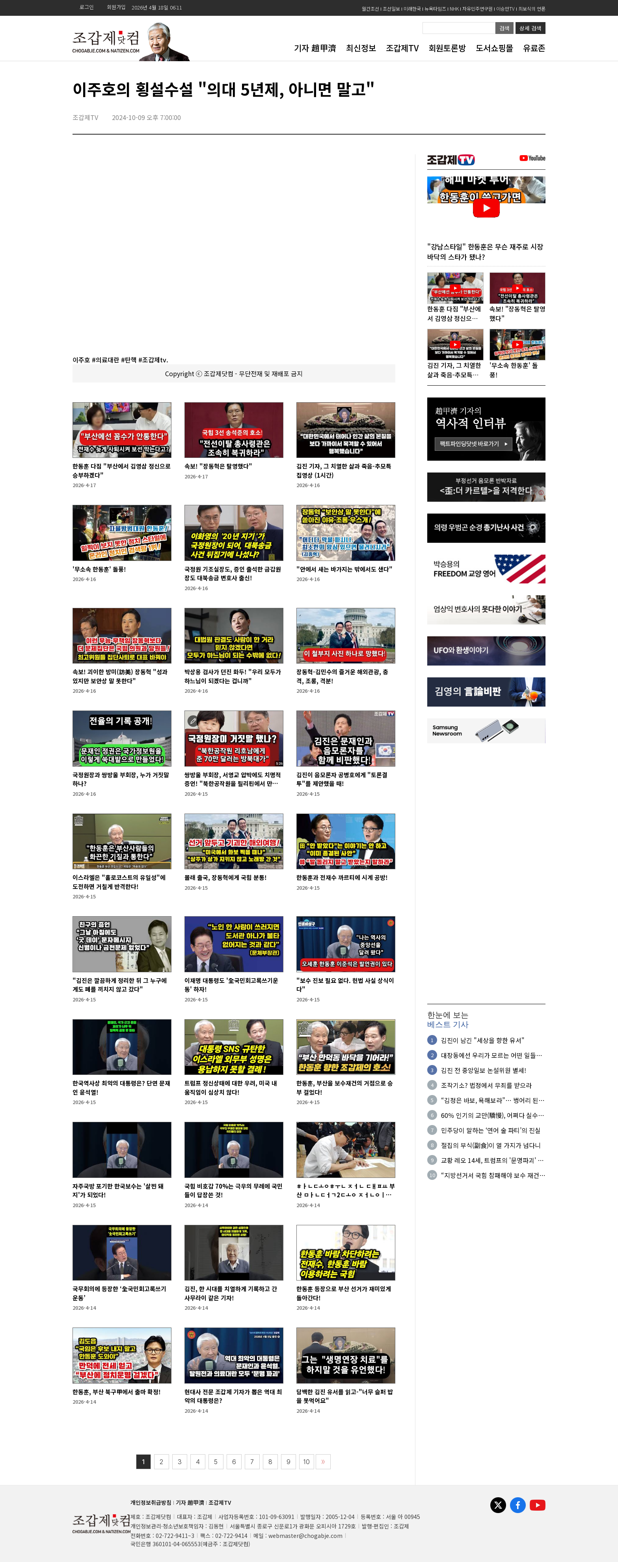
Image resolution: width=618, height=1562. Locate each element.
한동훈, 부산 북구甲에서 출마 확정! (117, 1392)
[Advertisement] (486, 874)
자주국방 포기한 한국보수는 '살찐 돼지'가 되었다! (118, 1190)
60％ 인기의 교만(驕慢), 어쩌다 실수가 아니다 (492, 1116)
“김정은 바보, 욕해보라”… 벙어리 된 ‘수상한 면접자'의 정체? (489, 1101)
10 (306, 1462)
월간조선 (370, 8)
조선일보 (391, 8)
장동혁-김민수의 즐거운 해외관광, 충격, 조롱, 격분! (342, 676)
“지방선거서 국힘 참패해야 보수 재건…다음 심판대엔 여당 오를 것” (493, 1176)
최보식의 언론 (531, 8)
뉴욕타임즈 (435, 8)
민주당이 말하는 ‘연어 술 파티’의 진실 (491, 1131)
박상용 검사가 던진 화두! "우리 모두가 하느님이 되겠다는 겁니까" (232, 676)
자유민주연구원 (477, 8)
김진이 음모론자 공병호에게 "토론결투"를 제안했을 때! (341, 779)
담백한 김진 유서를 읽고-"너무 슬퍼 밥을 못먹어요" (344, 1396)
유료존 (534, 48)
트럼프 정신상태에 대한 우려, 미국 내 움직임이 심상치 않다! (230, 1087)
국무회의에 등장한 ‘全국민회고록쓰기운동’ (119, 1293)
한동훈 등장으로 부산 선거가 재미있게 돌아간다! (343, 1293)
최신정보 (361, 48)
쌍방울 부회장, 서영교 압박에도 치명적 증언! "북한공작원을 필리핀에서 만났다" (232, 779)
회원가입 (116, 7)
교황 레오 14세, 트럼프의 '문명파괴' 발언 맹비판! (492, 1161)
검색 (504, 28)
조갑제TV (402, 48)
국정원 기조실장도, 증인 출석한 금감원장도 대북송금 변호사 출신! (232, 573)
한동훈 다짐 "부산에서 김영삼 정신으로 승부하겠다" (122, 470)
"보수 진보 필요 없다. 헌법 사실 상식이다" (345, 985)
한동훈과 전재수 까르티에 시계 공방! (342, 877)
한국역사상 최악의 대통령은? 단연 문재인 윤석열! (121, 1087)
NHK (454, 8)
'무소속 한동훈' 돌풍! (99, 569)
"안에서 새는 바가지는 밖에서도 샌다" (344, 569)
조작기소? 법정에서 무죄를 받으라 (486, 1086)
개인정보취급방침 (150, 1502)
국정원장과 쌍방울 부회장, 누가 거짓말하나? (121, 779)
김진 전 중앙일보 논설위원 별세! (483, 1071)
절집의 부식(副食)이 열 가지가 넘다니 (491, 1146)
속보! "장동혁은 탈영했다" (218, 466)
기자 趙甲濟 (315, 48)
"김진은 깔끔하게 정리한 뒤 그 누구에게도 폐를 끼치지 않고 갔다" (120, 985)
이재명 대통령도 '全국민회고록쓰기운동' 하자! (231, 985)
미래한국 (412, 8)
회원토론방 (447, 48)
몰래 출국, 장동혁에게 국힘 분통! (225, 877)
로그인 (87, 7)
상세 (530, 28)
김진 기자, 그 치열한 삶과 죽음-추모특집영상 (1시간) (343, 470)
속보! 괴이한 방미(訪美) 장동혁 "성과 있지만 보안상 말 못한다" (120, 676)
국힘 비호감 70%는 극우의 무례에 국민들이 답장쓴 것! (233, 1190)
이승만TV (505, 8)
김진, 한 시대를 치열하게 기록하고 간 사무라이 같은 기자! (230, 1293)
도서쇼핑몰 (494, 48)
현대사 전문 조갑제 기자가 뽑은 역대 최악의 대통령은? (233, 1396)
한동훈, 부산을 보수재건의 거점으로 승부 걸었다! (344, 1087)
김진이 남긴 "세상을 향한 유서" (483, 1041)
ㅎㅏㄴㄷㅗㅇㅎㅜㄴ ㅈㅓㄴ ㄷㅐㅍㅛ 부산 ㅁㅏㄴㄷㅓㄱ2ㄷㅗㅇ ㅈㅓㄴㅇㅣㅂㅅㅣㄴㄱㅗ (345, 1191)
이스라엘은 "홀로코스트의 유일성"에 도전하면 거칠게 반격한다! (119, 882)
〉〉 (323, 1461)
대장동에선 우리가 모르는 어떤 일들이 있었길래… (491, 1056)
